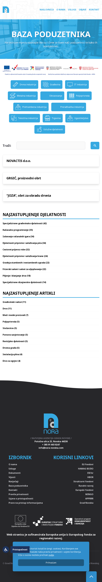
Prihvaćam (51, 562)
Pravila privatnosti (19, 494)
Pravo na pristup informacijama (26, 502)
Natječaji (13, 481)
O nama (60, 9)
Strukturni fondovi (83, 481)
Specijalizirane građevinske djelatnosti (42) (25, 223)
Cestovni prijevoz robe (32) (16, 249)
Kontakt (94, 9)
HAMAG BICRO (85, 468)
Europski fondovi (84, 490)
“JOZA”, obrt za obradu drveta (29, 195)
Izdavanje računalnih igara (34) (18, 236)
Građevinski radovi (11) (14, 302)
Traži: (7, 145)
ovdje (51, 555)
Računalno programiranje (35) (18, 229)
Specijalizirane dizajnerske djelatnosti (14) (24, 282)
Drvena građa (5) (11, 347)
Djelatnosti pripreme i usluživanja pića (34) (24, 243)
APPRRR (89, 498)
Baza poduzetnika (18, 485)
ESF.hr (90, 472)
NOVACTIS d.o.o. (19, 160)
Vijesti (12, 477)
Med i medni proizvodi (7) (15, 315)
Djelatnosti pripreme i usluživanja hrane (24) (25, 256)
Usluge (72, 9)
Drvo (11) (7, 308)
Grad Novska (86, 502)
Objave (82, 9)
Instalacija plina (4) (12, 354)
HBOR (90, 477)
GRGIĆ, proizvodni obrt (24, 178)
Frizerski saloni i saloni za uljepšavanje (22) (24, 269)
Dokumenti (15, 472)
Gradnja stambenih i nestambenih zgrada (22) (26, 262)
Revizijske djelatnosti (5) (15, 341)
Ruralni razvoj (86, 485)
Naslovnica (47, 9)
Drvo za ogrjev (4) (11, 360)
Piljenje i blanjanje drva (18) (17, 275)
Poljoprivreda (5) (11, 321)
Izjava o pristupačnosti (21, 498)
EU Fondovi (87, 464)
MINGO (89, 494)
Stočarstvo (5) (10, 328)
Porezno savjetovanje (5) (15, 334)
